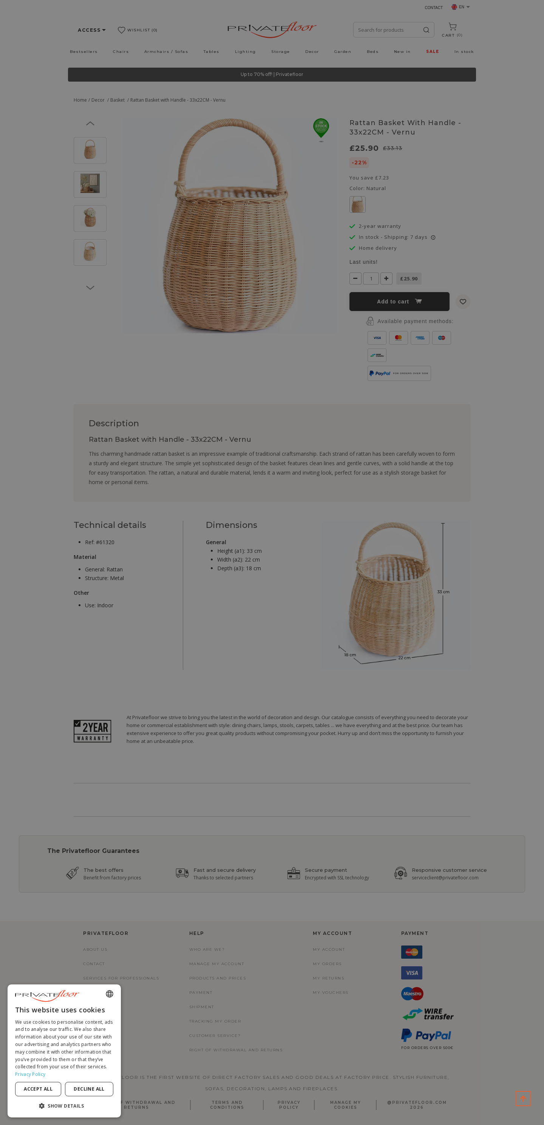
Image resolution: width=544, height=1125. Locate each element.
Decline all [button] (89, 1089)
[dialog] (64, 1050)
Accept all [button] (38, 1089)
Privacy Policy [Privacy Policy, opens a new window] (30, 1074)
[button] (64, 1105)
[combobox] (109, 994)
